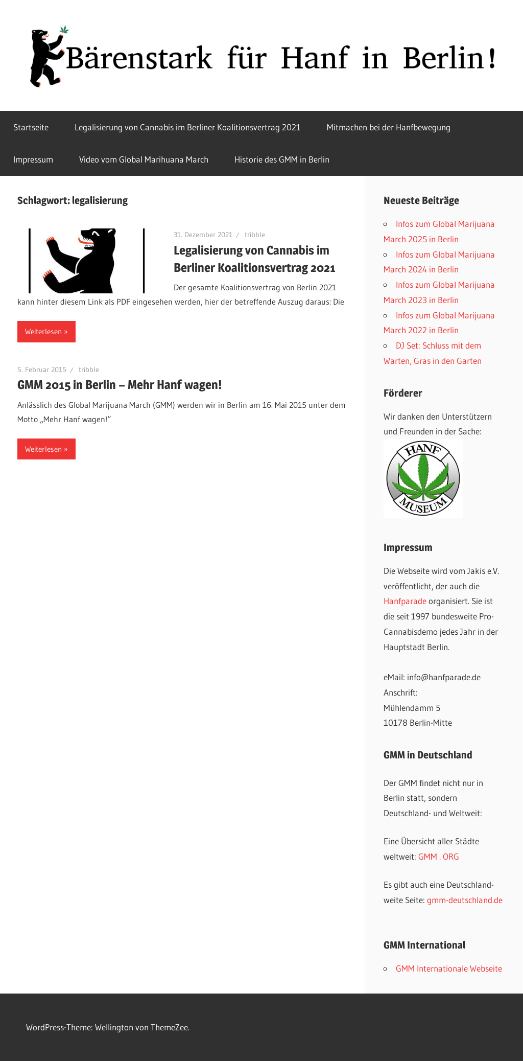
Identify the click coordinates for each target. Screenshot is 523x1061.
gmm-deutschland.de (465, 899)
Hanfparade (405, 600)
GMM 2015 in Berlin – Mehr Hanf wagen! (119, 384)
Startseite (31, 127)
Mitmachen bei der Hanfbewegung (388, 127)
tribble (255, 234)
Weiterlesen (43, 331)
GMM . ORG (438, 856)
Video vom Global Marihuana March (143, 159)
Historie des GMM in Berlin (281, 159)
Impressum (33, 159)
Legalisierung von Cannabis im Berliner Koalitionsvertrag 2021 (188, 127)
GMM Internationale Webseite (449, 968)
